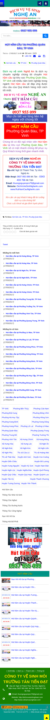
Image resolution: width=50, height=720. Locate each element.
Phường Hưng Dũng (40, 422)
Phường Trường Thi (40, 435)
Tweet (5, 244)
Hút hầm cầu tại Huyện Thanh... (24, 603)
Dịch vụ (20, 671)
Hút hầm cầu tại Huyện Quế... (23, 642)
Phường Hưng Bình (10, 422)
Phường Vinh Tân (9, 439)
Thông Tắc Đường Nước (12, 505)
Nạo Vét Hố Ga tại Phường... (23, 579)
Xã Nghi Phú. (7, 453)
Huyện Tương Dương (11, 483)
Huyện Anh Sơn (24, 457)
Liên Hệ (28, 56)
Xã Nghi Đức (7, 448)
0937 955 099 (28, 30)
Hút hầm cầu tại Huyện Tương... (24, 595)
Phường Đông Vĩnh (41, 413)
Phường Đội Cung (9, 413)
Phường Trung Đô (9, 435)
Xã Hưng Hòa (7, 444)
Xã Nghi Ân (44, 444)
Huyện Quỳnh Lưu (41, 475)
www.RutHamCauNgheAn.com (25, 189)
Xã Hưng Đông (42, 439)
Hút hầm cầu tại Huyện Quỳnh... (24, 619)
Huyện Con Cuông (41, 457)
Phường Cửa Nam (41, 409)
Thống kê (40, 671)
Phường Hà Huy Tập (10, 417)
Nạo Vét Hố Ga (8, 516)
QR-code (6, 707)
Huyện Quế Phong (41, 470)
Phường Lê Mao (42, 426)
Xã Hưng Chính (26, 439)
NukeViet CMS (9, 712)
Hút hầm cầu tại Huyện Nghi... (23, 658)
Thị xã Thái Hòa (8, 457)
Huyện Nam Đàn (42, 466)
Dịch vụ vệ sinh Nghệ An (29, 710)
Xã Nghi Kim (25, 448)
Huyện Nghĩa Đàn (24, 470)
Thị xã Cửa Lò (23, 453)
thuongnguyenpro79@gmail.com (28, 183)
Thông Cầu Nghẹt (9, 500)
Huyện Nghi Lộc (8, 470)
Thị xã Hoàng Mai (41, 453)
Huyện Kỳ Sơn (27, 466)
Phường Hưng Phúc (10, 426)
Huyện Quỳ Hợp (25, 475)
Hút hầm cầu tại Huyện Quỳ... (23, 634)
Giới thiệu (11, 671)
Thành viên (30, 671)
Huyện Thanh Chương (39, 479)
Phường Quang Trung (40, 431)
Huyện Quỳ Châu (9, 475)
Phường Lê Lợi (27, 426)
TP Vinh (5, 409)
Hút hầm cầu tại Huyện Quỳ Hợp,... (26, 626)
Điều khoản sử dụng (38, 712)
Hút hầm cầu (7, 489)
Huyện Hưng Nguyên (10, 466)
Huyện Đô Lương (41, 461)
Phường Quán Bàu (10, 431)
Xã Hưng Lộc (26, 444)
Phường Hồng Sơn (41, 417)
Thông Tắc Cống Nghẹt (12, 511)
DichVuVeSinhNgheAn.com (30, 186)
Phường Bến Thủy (21, 409)
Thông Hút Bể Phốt (10, 521)
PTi (26, 712)
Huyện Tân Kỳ (8, 479)
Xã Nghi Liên (43, 448)
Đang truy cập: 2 (20, 707)
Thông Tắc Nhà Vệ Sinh (12, 495)
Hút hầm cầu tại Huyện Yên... (23, 587)
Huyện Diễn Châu (9, 461)
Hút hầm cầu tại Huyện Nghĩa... (24, 650)
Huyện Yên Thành (28, 483)
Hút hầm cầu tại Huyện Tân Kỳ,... (25, 611)
